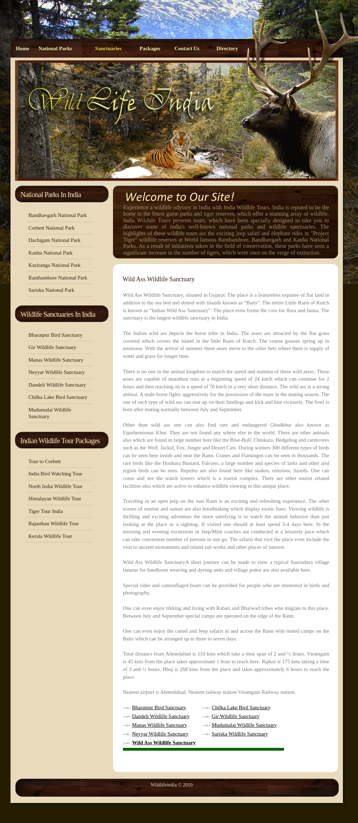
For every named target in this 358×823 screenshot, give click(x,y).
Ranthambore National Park (57, 278)
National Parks (55, 48)
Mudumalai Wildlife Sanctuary (49, 413)
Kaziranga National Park (54, 265)
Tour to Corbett (44, 461)
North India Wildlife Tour (55, 486)
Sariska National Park (51, 290)
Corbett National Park (51, 228)
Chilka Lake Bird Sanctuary (57, 397)
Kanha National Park (50, 253)
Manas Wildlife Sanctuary (56, 360)
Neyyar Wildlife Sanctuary (56, 372)
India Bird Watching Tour (55, 473)
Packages (149, 48)
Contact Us (186, 48)
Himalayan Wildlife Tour (54, 498)
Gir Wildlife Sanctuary (52, 347)
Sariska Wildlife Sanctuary (240, 734)
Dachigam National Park (54, 240)
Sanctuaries (108, 48)
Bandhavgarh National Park (57, 215)
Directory (227, 48)
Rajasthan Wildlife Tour (53, 523)
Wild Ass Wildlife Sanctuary (158, 279)
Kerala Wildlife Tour (50, 536)
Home (22, 48)
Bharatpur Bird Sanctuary (55, 335)
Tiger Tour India (45, 511)
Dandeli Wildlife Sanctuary (57, 385)
